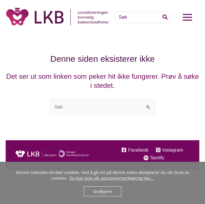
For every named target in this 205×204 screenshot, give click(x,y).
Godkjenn (102, 191)
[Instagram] (169, 149)
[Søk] (165, 20)
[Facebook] (134, 149)
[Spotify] (153, 157)
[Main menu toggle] (187, 20)
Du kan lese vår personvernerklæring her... (111, 178)
